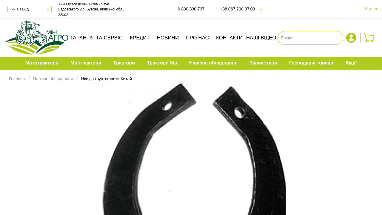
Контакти (229, 38)
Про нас (197, 38)
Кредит (140, 38)
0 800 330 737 (191, 9)
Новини (168, 38)
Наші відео (261, 38)
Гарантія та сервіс (96, 38)
